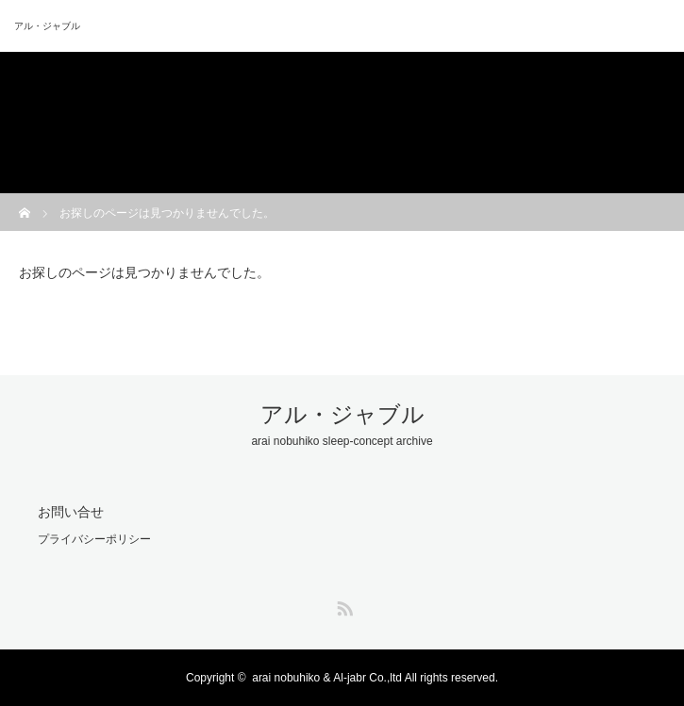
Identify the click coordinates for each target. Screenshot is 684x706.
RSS (342, 605)
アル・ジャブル (47, 26)
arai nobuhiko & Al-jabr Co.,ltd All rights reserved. (375, 677)
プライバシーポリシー (94, 539)
